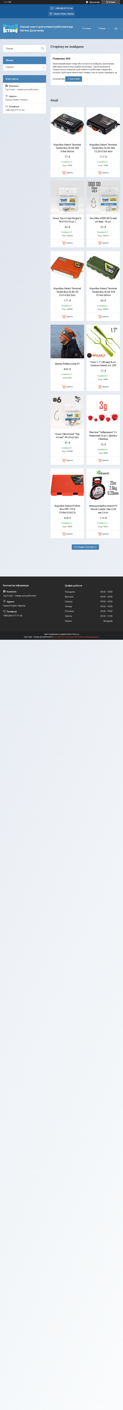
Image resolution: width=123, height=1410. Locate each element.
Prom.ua (75, 634)
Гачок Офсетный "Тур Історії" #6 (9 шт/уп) (67, 436)
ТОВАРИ (9, 67)
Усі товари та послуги (84, 547)
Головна (69, 28)
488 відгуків (94, 2)
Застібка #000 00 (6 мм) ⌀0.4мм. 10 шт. (103, 220)
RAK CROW (75, 79)
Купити (69, 173)
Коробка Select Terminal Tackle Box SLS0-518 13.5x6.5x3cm (103, 292)
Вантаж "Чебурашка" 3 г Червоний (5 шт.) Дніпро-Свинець (103, 435)
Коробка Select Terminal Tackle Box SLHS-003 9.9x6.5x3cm (67, 148)
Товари (84, 28)
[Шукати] (42, 48)
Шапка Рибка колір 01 (67, 363)
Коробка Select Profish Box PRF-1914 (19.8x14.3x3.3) (67, 509)
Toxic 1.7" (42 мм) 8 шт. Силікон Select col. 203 (103, 364)
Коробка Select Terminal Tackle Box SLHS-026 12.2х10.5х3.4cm (103, 148)
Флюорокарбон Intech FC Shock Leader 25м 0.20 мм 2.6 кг (103, 509)
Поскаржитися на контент (64, 637)
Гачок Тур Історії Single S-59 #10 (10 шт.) (67, 220)
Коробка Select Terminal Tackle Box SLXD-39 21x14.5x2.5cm (67, 292)
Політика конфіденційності (88, 637)
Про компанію (104, 28)
